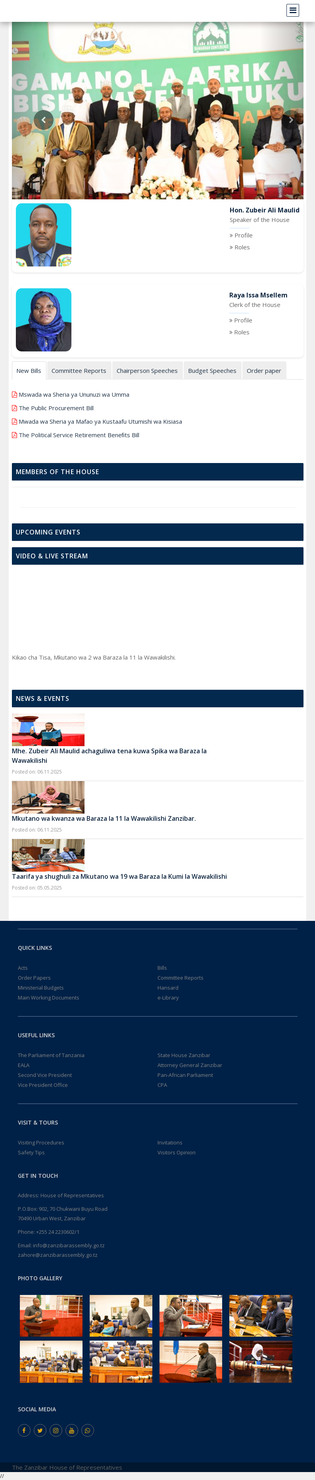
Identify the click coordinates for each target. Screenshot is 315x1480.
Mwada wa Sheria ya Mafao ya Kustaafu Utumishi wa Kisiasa (100, 421)
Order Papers (34, 977)
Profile (243, 235)
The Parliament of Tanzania (51, 1055)
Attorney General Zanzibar (190, 1065)
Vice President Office (43, 1084)
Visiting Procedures (41, 1142)
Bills (162, 967)
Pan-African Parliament (185, 1075)
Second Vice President (45, 1075)
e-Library (168, 997)
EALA (23, 1065)
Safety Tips (31, 1152)
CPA (162, 1084)
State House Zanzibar (184, 1055)
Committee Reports (181, 977)
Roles (242, 247)
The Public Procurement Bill (56, 408)
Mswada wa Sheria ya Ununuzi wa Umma (74, 394)
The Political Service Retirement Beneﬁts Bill (79, 435)
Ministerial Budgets (41, 987)
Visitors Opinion (177, 1152)
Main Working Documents (48, 997)
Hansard (168, 987)
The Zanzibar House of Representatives (67, 1467)
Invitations (170, 1142)
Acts (23, 967)
